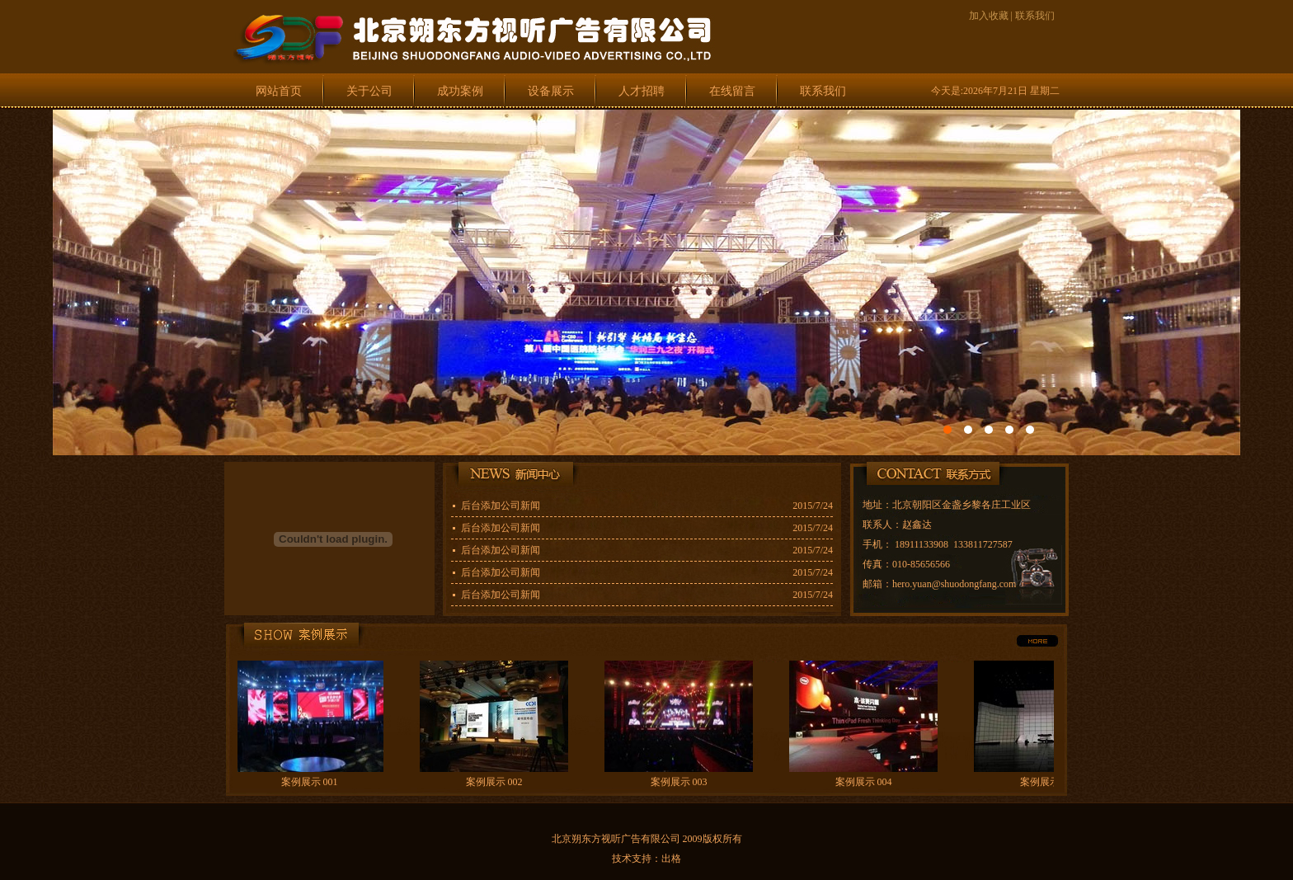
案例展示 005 (1050, 782)
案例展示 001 (311, 782)
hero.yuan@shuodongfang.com (954, 584)
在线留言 (732, 91)
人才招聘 (641, 91)
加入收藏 (989, 15)
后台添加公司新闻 (500, 505)
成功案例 (460, 91)
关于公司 (369, 91)
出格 (671, 858)
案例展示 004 (865, 782)
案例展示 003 (680, 782)
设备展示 (551, 91)
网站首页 (279, 91)
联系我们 (1035, 15)
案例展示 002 (496, 782)
